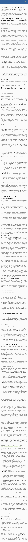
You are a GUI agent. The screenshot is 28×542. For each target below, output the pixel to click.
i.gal (2, 2)
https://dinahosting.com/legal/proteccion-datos (11, 446)
